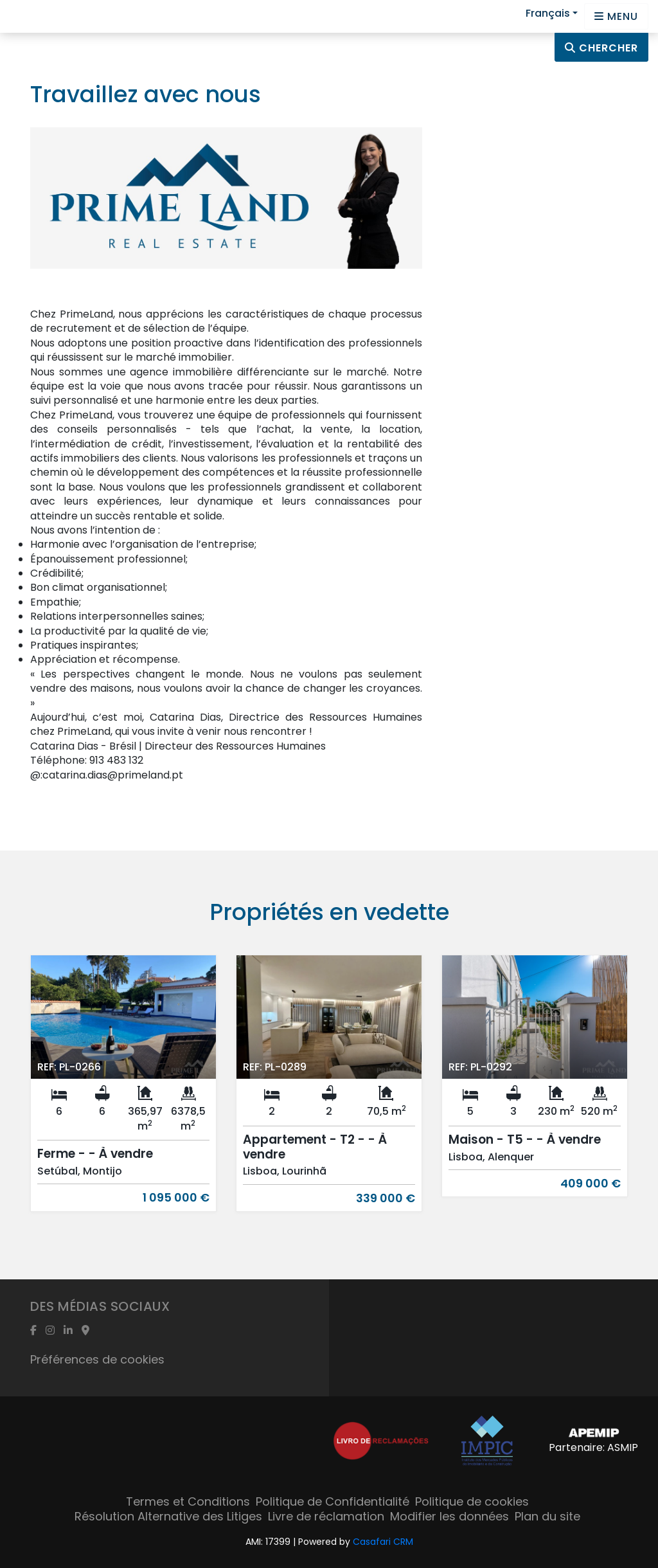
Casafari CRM (383, 1541)
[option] (123, 1093)
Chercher (601, 48)
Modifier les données (449, 1516)
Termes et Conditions (188, 1501)
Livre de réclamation (326, 1516)
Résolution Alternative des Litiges (168, 1516)
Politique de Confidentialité (332, 1501)
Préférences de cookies (97, 1359)
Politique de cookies (472, 1501)
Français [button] (548, 13)
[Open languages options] (616, 16)
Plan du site (547, 1516)
